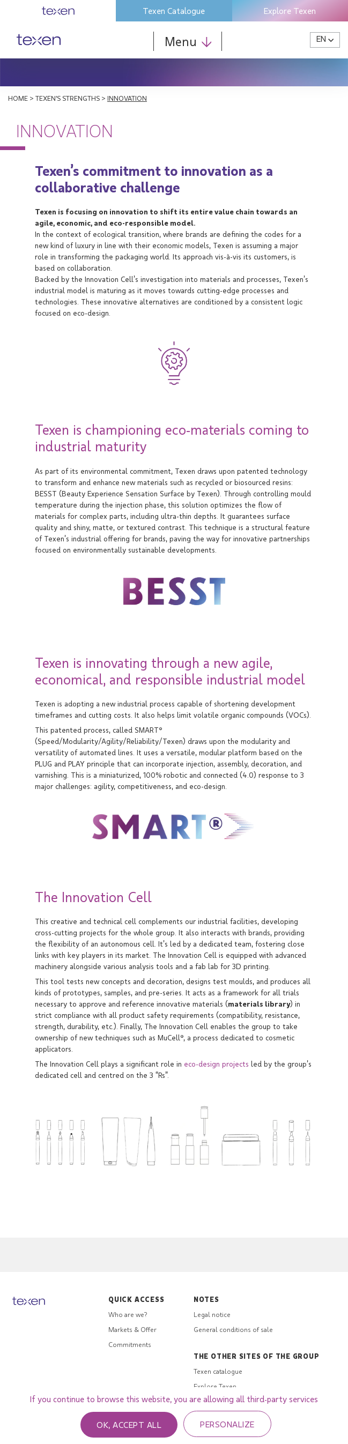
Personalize (227, 1424)
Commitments (129, 1344)
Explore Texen (290, 10)
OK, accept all (129, 1424)
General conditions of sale (233, 1329)
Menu (188, 41)
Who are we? (127, 1314)
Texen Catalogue (174, 10)
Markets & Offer (132, 1329)
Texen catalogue (218, 1371)
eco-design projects (216, 1063)
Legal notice (212, 1314)
